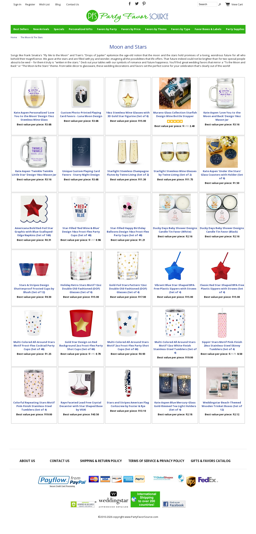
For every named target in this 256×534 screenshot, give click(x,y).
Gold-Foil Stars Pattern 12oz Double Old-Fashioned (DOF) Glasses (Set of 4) (128, 288)
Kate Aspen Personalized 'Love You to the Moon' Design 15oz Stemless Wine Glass (34, 116)
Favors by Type (180, 29)
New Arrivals (41, 29)
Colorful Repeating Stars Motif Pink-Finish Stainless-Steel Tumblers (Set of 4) (34, 406)
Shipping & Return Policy (101, 461)
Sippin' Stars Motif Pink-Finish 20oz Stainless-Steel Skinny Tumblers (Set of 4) (222, 345)
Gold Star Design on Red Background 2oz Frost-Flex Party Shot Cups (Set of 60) (81, 345)
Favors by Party (107, 29)
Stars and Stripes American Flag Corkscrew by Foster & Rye (128, 404)
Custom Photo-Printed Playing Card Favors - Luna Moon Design (81, 114)
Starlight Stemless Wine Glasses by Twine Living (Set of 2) (175, 172)
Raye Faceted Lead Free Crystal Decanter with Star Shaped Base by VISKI (81, 406)
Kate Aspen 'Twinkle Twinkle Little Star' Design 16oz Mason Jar (34, 172)
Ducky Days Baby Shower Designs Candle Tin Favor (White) (175, 229)
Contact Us (72, 4)
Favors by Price (131, 29)
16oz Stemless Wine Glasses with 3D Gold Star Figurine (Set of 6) (128, 114)
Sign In (17, 4)
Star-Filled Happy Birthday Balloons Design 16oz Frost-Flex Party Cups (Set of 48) (128, 231)
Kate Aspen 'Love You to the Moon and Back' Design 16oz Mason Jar (222, 116)
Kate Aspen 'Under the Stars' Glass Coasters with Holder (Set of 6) (222, 174)
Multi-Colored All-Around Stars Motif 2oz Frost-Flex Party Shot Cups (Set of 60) (128, 345)
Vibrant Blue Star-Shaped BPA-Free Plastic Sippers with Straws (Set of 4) (175, 288)
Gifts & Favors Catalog (210, 461)
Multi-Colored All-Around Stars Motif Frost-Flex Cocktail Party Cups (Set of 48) (34, 345)
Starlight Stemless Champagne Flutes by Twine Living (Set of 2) (128, 172)
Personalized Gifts (81, 29)
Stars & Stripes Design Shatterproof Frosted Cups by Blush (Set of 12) (34, 288)
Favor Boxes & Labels (208, 29)
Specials (59, 29)
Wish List (44, 4)
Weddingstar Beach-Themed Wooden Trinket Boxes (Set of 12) (222, 406)
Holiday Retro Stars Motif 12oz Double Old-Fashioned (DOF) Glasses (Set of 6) (80, 288)
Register (30, 4)
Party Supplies (235, 29)
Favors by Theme (156, 29)
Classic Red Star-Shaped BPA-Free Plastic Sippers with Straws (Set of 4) (222, 288)
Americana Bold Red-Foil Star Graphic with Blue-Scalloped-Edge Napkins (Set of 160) (34, 231)
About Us (27, 461)
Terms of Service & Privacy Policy (156, 461)
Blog (57, 4)
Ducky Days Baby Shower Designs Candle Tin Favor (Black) (222, 229)
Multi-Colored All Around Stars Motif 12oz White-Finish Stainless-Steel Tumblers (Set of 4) (175, 347)
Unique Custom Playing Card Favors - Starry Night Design (81, 172)
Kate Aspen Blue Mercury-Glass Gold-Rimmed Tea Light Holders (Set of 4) (175, 406)
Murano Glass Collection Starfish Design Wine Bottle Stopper (175, 114)
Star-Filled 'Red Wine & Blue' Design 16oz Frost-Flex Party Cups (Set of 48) (81, 231)
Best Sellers (21, 29)
